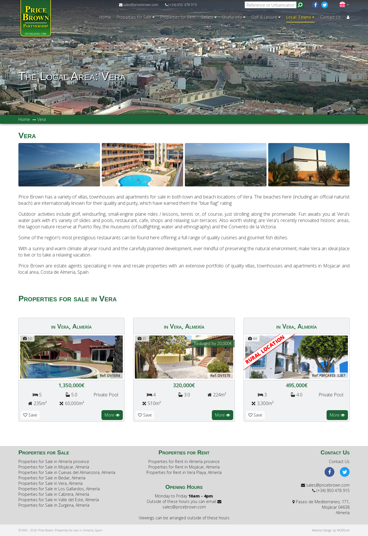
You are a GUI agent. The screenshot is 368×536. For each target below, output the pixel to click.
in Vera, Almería (71, 326)
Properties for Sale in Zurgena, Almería (53, 505)
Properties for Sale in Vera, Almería (50, 483)
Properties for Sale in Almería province (53, 461)
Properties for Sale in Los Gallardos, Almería (59, 488)
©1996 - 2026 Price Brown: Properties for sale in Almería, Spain (60, 530)
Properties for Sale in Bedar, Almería (51, 478)
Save (30, 415)
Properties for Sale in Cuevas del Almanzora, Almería (66, 472)
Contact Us (330, 17)
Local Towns (300, 17)
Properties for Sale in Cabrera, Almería (53, 494)
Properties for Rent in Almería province (184, 461)
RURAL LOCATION (265, 349)
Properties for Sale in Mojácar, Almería (53, 467)
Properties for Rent (177, 17)
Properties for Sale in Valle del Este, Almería (58, 499)
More (112, 415)
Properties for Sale (136, 17)
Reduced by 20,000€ (213, 343)
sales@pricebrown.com (138, 4)
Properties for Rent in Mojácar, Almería (184, 467)
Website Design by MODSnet (331, 530)
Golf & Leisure (266, 17)
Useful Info (234, 17)
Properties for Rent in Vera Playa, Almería (184, 472)
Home (105, 17)
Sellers (209, 17)
